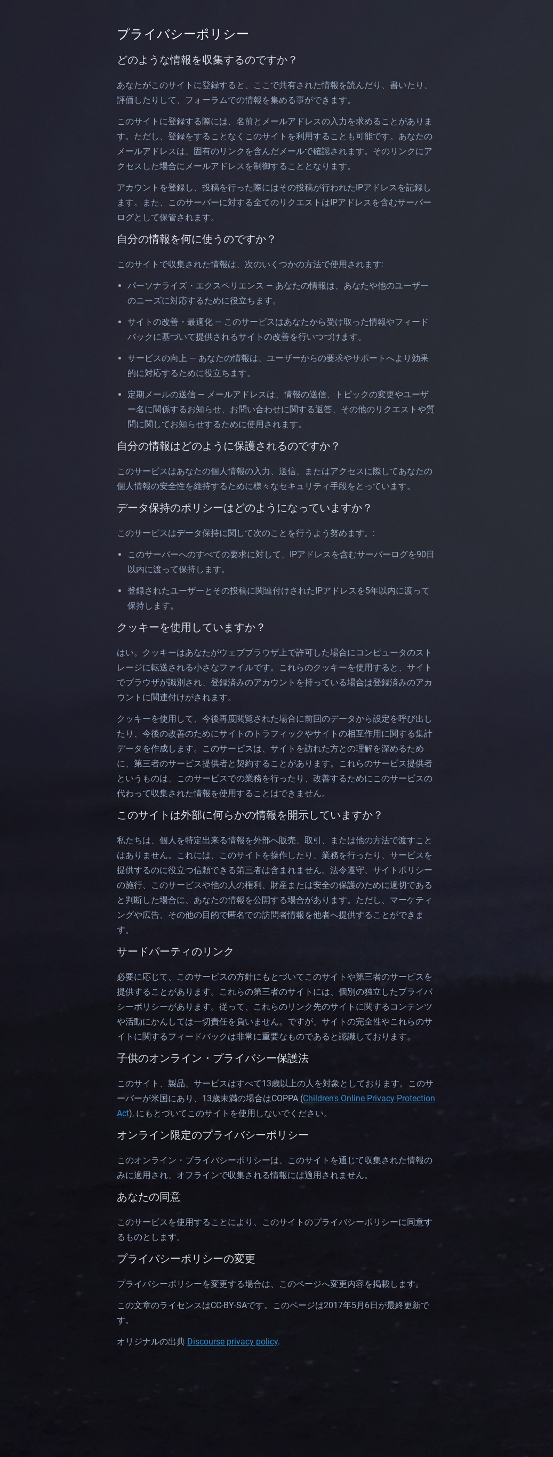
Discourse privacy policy (232, 1341)
